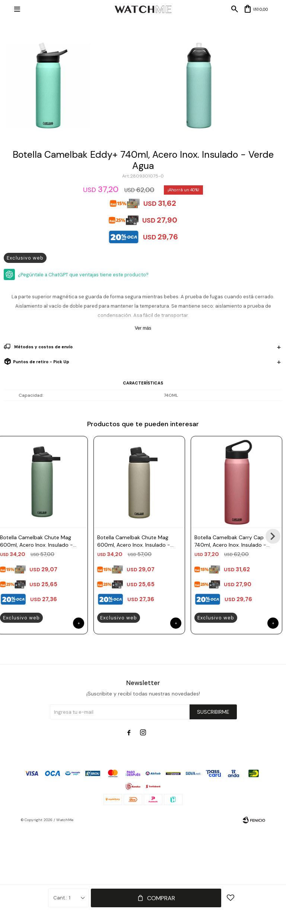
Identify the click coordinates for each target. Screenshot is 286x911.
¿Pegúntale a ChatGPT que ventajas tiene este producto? (83, 274)
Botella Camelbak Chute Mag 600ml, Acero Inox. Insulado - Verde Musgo (36, 541)
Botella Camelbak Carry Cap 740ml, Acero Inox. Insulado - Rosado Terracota (230, 541)
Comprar (161, 898)
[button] (273, 536)
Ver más (143, 328)
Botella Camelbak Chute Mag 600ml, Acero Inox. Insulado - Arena (133, 541)
